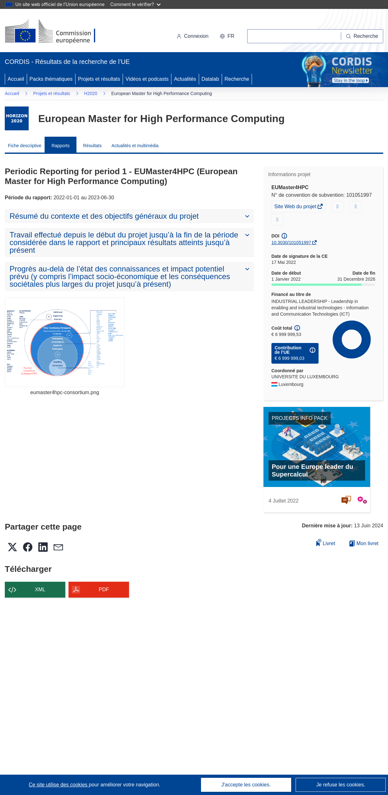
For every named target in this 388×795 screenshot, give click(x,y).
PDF (104, 589)
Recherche (237, 79)
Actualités (185, 79)
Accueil (16, 79)
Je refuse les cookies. (340, 784)
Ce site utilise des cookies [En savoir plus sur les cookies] (59, 784)
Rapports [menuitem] (61, 145)
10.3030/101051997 (291, 242)
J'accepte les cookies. (246, 784)
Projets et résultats (99, 79)
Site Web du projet (296, 207)
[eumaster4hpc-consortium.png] (65, 342)
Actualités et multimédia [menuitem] (135, 145)
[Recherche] (362, 36)
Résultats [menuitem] (92, 145)
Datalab (210, 79)
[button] (227, 36)
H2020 (90, 93)
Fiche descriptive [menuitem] (24, 145)
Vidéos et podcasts (147, 79)
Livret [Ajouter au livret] (325, 542)
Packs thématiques (51, 79)
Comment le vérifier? (135, 4)
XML (40, 589)
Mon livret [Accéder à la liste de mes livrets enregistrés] (363, 543)
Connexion (192, 36)
